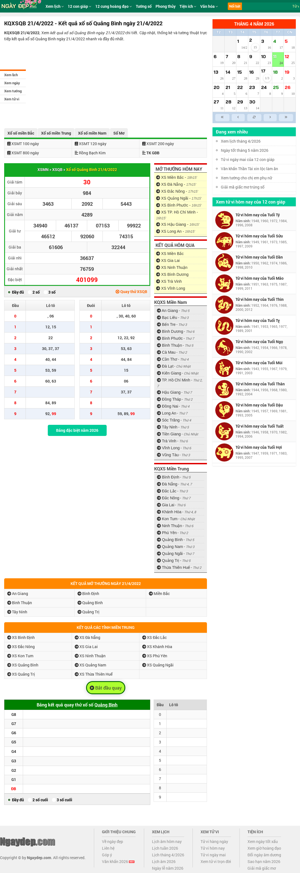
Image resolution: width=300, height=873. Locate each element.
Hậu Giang (169, 392)
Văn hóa (209, 6)
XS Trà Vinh (169, 281)
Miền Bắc (159, 593)
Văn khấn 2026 (118, 861)
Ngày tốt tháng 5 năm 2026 (248, 150)
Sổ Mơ (118, 133)
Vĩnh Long (168, 448)
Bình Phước (170, 338)
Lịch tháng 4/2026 (168, 854)
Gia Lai (165, 505)
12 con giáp (79, 6)
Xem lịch (11, 74)
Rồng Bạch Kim (90, 152)
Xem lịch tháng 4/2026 (241, 141)
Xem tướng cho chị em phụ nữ (246, 177)
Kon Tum (167, 519)
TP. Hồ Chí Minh (173, 380)
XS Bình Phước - (178, 205)
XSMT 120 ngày (90, 143)
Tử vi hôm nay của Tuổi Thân (260, 383)
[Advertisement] (105, 84)
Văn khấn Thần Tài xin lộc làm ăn (249, 168)
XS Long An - (175, 231)
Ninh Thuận (169, 526)
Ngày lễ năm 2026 (167, 868)
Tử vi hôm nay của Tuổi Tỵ (258, 320)
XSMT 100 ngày (23, 143)
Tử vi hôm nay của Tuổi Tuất (260, 426)
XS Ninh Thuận (172, 267)
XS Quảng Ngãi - (179, 198)
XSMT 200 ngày (158, 143)
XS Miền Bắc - (176, 177)
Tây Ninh (167, 427)
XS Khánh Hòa (157, 646)
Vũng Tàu (168, 455)
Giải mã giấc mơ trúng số (242, 187)
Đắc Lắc (166, 491)
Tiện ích (187, 6)
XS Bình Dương (172, 274)
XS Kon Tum (20, 655)
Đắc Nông (168, 498)
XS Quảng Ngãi (158, 665)
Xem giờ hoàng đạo (264, 848)
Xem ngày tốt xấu (263, 841)
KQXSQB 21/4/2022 (21, 32)
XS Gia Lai (168, 260)
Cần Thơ (167, 359)
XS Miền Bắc (170, 253)
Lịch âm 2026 (164, 861)
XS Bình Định (21, 637)
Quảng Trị (168, 560)
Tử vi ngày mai (213, 854)
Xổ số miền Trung (56, 133)
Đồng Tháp (169, 399)
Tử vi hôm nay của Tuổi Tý (258, 214)
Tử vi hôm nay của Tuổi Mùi (259, 362)
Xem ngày (12, 82)
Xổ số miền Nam (92, 133)
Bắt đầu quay (106, 687)
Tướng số (144, 6)
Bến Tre (166, 324)
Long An (166, 413)
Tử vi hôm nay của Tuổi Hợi (259, 447)
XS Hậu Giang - (177, 224)
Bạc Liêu (167, 317)
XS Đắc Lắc (154, 637)
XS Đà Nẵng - (176, 184)
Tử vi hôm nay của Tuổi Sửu (259, 236)
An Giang (167, 310)
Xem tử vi (11, 98)
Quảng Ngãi (170, 553)
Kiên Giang (169, 373)
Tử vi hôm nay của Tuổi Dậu (259, 405)
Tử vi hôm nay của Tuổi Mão (260, 278)
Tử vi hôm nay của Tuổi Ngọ (259, 341)
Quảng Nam (170, 546)
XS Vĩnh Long (170, 288)
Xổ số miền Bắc (21, 133)
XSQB (57, 169)
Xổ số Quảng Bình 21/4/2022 (91, 169)
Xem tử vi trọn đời (216, 861)
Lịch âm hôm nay (167, 841)
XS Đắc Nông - (177, 191)
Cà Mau (166, 352)
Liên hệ (108, 848)
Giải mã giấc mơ (262, 868)
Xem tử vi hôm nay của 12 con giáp (250, 202)
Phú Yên (167, 532)
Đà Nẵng (167, 484)
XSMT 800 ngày (23, 152)
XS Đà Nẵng (87, 637)
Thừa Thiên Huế (173, 567)
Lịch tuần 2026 (165, 848)
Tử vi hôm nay (213, 848)
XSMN (43, 169)
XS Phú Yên (154, 655)
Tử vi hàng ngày (214, 841)
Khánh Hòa (169, 512)
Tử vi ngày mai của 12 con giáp (247, 159)
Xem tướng (13, 90)
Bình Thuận (169, 345)
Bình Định (168, 477)
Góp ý (107, 854)
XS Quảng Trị (21, 674)
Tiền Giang (169, 434)
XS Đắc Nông (21, 646)
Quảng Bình (170, 539)
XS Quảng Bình (22, 665)
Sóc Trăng (168, 420)
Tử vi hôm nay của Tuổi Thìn (260, 299)
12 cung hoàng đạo (113, 6)
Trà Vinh (166, 441)
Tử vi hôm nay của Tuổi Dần (259, 257)
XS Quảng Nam (90, 665)
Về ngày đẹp (112, 841)
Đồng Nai (167, 406)
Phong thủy (166, 6)
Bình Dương (170, 331)
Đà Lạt (165, 366)
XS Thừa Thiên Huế (93, 674)
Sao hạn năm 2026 (264, 861)
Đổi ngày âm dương (264, 854)
